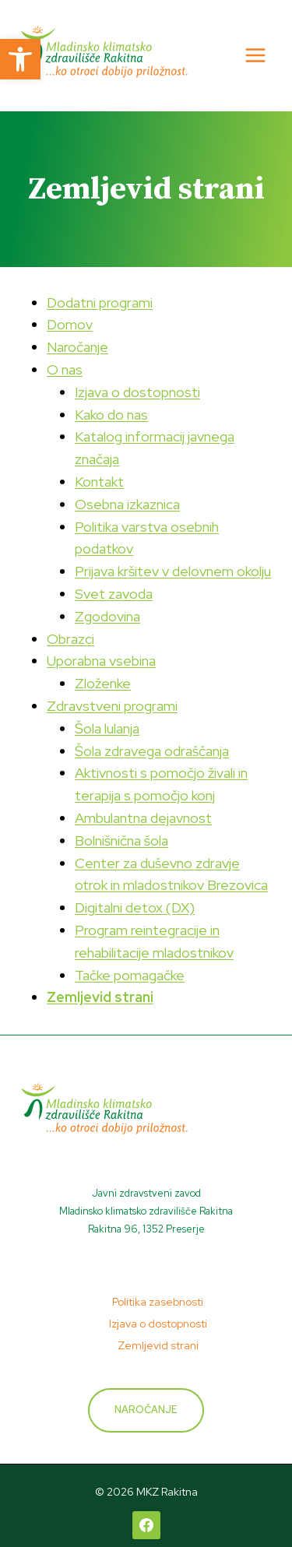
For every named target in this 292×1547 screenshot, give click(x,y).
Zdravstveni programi (112, 706)
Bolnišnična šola (121, 840)
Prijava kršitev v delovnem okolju (173, 571)
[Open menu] (255, 56)
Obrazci (70, 639)
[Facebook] (146, 1525)
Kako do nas (111, 415)
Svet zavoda (114, 594)
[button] (20, 59)
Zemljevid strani (100, 997)
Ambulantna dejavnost (143, 818)
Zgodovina (107, 616)
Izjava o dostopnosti (137, 392)
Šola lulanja (107, 728)
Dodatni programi (100, 302)
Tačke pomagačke (130, 975)
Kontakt (99, 481)
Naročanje (77, 347)
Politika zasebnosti (157, 1302)
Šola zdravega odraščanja (152, 751)
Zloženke (103, 683)
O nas (65, 369)
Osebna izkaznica (127, 504)
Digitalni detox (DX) (135, 907)
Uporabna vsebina (101, 661)
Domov (70, 324)
